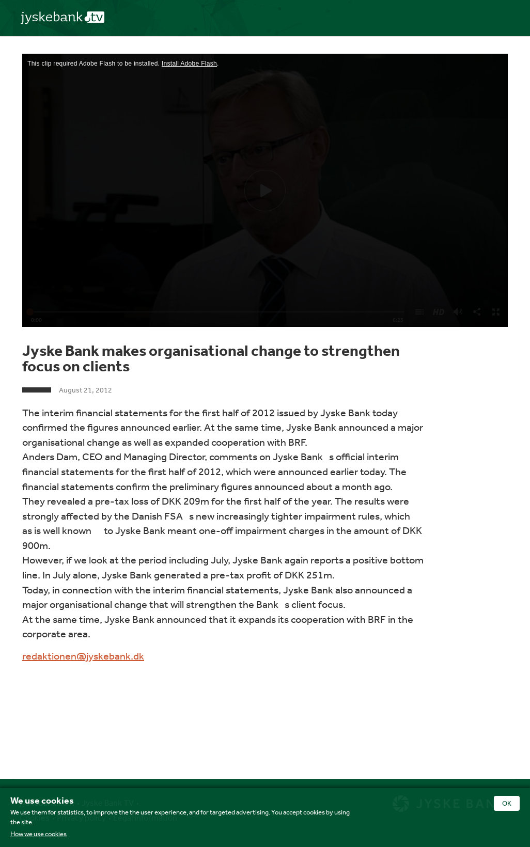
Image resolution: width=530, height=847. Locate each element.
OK (506, 803)
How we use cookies (38, 833)
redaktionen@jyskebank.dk (83, 656)
